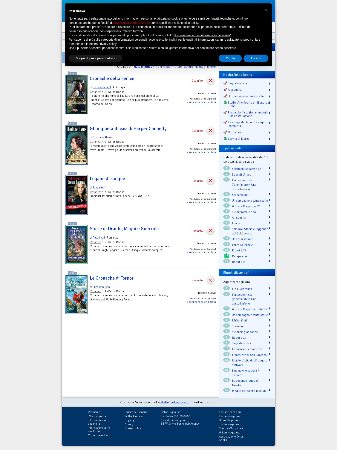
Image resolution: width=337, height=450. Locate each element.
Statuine (237, 326)
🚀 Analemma (232, 89)
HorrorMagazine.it (229, 420)
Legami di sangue (107, 178)
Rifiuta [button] (230, 58)
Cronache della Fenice (112, 78)
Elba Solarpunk (242, 289)
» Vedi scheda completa (201, 102)
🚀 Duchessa (232, 132)
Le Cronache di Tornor (112, 278)
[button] (266, 10)
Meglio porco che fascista (249, 391)
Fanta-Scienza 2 (242, 245)
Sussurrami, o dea (244, 212)
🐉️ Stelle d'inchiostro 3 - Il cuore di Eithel (247, 104)
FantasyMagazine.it (230, 416)
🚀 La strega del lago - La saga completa (243, 124)
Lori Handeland (102, 87)
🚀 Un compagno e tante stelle (243, 96)
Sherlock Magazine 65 (246, 169)
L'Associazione (97, 416)
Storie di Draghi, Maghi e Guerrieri (124, 228)
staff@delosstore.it (175, 402)
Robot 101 (239, 262)
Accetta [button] (255, 58)
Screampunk (240, 195)
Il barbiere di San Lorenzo (249, 355)
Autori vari (99, 237)
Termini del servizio (136, 412)
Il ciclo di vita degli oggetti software (250, 362)
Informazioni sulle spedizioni (99, 429)
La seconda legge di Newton (245, 383)
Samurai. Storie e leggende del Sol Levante (250, 231)
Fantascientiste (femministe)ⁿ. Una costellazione (244, 184)
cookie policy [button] (189, 22)
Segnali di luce (241, 174)
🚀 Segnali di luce (235, 83)
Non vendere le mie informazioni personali (201, 35)
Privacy (128, 424)
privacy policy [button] (107, 44)
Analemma (239, 217)
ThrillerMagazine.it (230, 424)
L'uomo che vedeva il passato (245, 373)
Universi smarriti (243, 239)
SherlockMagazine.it (231, 428)
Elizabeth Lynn (101, 287)
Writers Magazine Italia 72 (249, 309)
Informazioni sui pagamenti (97, 422)
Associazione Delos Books (231, 438)
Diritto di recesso (134, 416)
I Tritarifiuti (239, 320)
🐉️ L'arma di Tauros (236, 138)
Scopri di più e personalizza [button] (95, 58)
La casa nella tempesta (247, 349)
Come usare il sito (99, 435)
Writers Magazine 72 (246, 206)
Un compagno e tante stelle (250, 200)
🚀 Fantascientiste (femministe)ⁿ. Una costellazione (245, 114)
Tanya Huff (99, 187)
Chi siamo (94, 412)
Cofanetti (95, 92)
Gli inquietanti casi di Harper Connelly (128, 128)
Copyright (130, 420)
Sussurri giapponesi (245, 332)
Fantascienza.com (230, 412)
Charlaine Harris (102, 137)
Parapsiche (239, 256)
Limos (236, 223)
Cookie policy (132, 428)
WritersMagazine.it (230, 432)
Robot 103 (239, 250)
